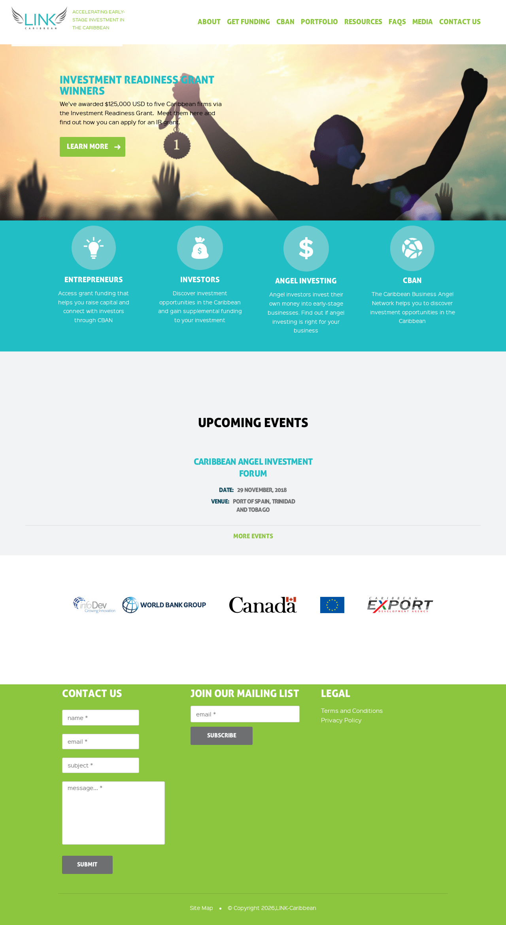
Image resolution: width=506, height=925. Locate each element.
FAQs (397, 22)
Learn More (87, 146)
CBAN (285, 22)
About (209, 22)
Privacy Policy (341, 720)
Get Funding (248, 22)
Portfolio (319, 22)
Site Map (201, 907)
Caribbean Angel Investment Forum (253, 486)
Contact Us (460, 22)
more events (253, 536)
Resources (363, 22)
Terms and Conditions (352, 710)
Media (422, 22)
